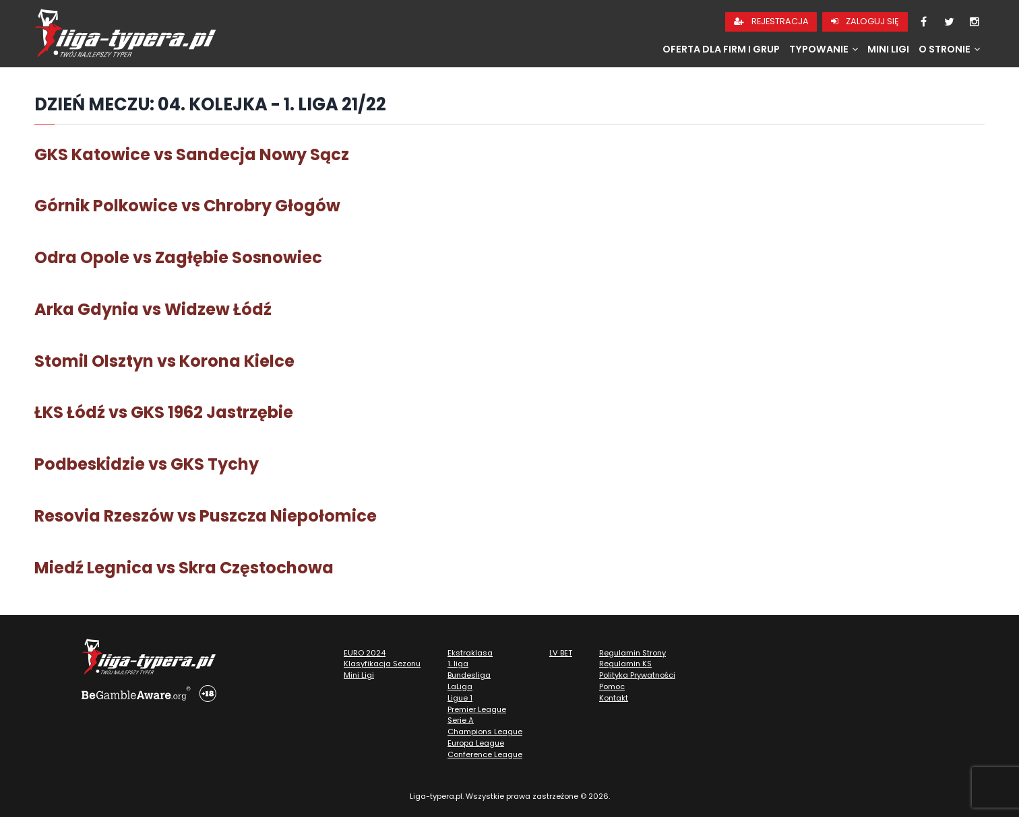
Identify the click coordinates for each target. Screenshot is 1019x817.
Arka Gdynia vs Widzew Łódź (153, 309)
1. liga (457, 663)
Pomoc (612, 686)
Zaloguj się (865, 21)
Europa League (475, 743)
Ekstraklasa (470, 652)
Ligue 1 (459, 697)
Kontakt (613, 697)
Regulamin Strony (632, 652)
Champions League (484, 731)
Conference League (484, 754)
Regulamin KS (625, 663)
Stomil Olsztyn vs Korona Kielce (164, 361)
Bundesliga (469, 675)
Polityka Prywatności (637, 675)
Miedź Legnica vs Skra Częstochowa (184, 568)
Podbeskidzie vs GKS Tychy (146, 464)
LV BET (560, 652)
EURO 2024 (364, 652)
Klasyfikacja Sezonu (382, 663)
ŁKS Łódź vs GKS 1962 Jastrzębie (163, 412)
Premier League (476, 709)
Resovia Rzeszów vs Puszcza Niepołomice (205, 516)
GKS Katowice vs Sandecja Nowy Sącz (191, 154)
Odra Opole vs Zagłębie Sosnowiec (178, 257)
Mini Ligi (888, 49)
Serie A (460, 720)
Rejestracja (771, 21)
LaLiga (459, 686)
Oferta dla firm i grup (721, 49)
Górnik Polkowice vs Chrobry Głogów (187, 205)
